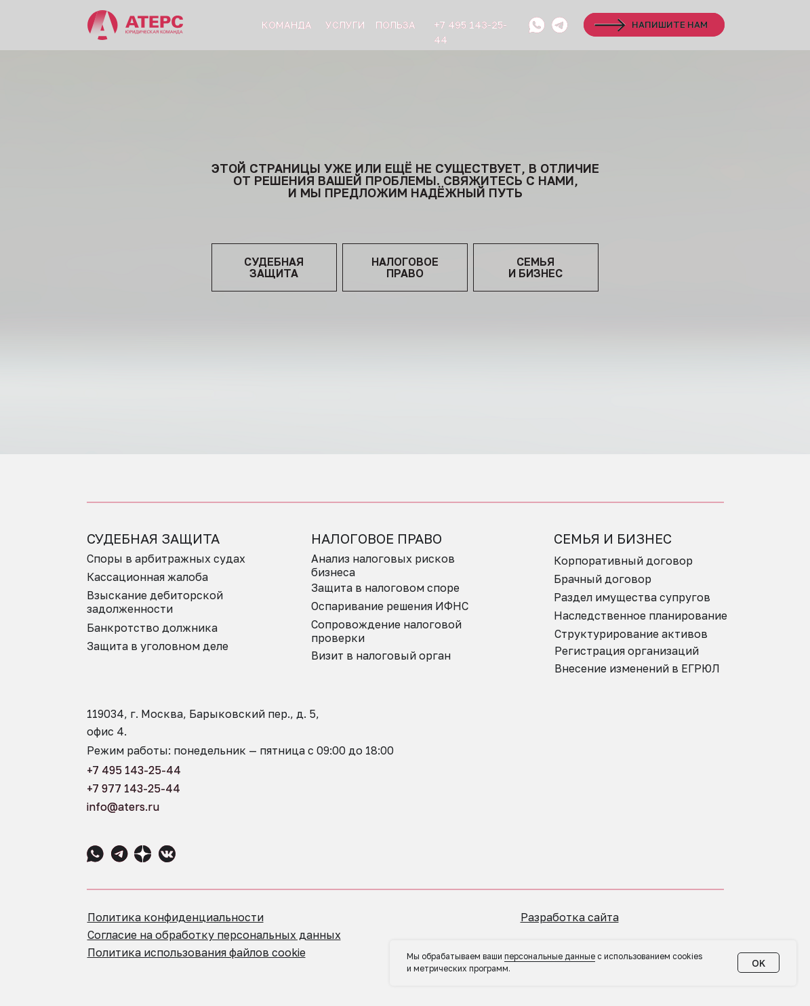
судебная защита (274, 267)
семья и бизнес (535, 267)
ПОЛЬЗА (396, 25)
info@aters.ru (123, 806)
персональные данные (549, 956)
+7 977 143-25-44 (133, 788)
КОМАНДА (287, 25)
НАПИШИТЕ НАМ (670, 24)
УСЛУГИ (345, 25)
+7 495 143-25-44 (134, 770)
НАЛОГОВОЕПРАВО (405, 267)
